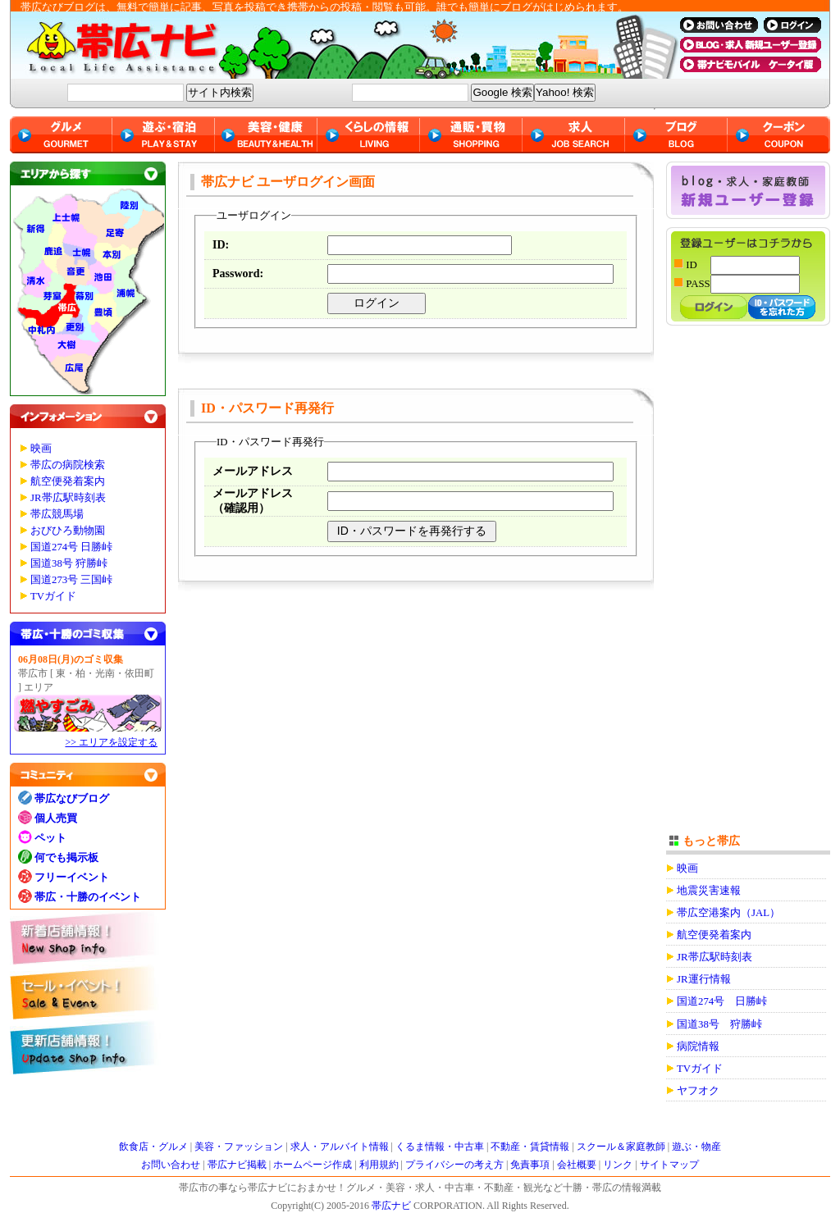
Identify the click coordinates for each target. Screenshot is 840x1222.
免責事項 (530, 1164)
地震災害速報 (709, 890)
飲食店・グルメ (153, 1146)
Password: (237, 273)
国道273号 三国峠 (71, 580)
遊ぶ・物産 (696, 1146)
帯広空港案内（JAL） (728, 913)
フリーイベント (71, 877)
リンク (617, 1164)
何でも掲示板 (66, 857)
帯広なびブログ (71, 798)
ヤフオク (698, 1091)
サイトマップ (669, 1164)
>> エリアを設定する (111, 742)
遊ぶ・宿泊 (163, 134)
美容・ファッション (238, 1146)
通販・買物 (471, 134)
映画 (41, 448)
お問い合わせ (170, 1164)
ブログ (676, 134)
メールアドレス (252, 471)
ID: (220, 245)
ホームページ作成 (312, 1164)
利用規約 (379, 1164)
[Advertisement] (748, 588)
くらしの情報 (368, 134)
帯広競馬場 (57, 514)
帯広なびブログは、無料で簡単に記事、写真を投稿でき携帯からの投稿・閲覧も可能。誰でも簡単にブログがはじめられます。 (324, 7)
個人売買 (55, 818)
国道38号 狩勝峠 (68, 563)
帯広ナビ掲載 (237, 1164)
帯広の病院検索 (67, 465)
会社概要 (576, 1164)
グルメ (61, 134)
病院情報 (698, 1046)
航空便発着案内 (67, 481)
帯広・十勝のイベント (87, 897)
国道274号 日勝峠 (71, 547)
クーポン (779, 134)
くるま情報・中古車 (439, 1146)
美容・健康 (266, 134)
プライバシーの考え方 (454, 1164)
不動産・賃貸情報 (530, 1146)
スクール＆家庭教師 (621, 1146)
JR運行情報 (704, 979)
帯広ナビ (338, 45)
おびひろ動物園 (67, 530)
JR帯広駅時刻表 (68, 498)
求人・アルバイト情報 (339, 1146)
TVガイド (53, 596)
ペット (50, 838)
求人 (574, 134)
